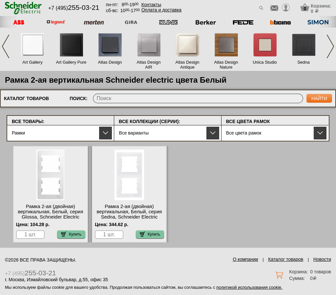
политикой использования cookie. (249, 287)
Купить (71, 234)
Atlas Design (110, 62)
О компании (245, 259)
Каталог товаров (285, 259)
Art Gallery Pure (71, 62)
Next (330, 46)
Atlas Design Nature (226, 65)
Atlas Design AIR (149, 65)
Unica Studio (265, 62)
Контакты (151, 4)
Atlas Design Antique (188, 65)
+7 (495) (73, 8)
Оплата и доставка (161, 9)
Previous (6, 46)
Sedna (303, 62)
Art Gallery (32, 62)
